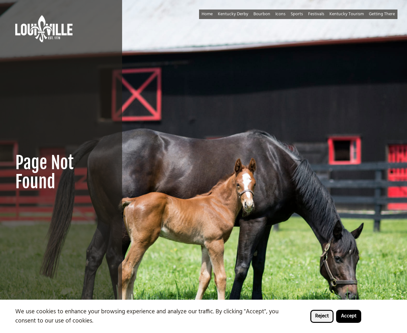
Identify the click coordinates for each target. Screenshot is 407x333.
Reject (322, 316)
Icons (280, 14)
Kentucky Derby (233, 14)
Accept (348, 316)
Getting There (382, 14)
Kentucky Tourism (346, 14)
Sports (297, 14)
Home (207, 14)
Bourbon (261, 14)
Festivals (316, 14)
